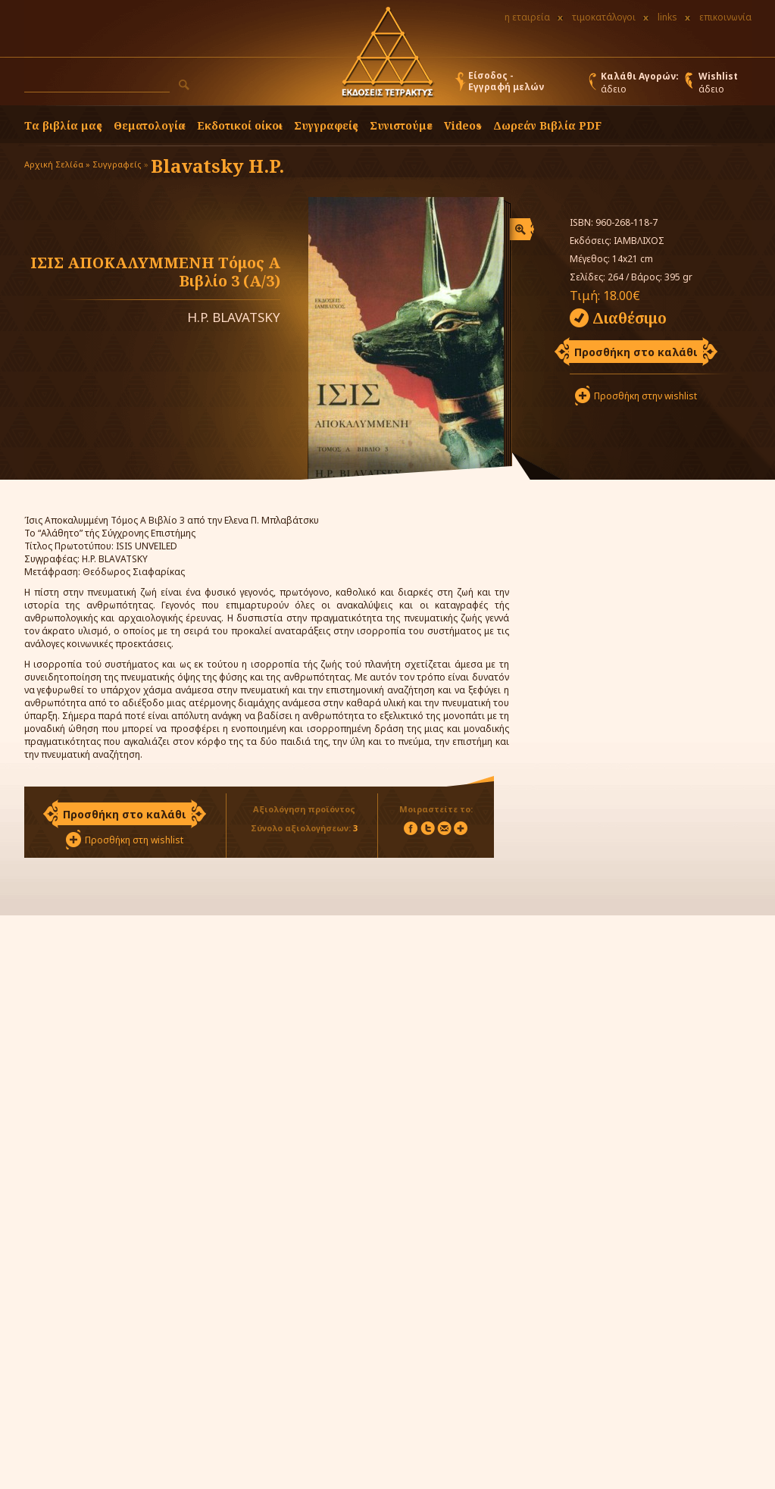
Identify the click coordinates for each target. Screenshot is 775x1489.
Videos (463, 125)
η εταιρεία (527, 17)
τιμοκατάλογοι (604, 17)
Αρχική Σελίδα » (57, 164)
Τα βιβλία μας (63, 125)
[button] (184, 85)
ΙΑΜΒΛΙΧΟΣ (639, 240)
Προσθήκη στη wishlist (134, 840)
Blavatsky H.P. (217, 165)
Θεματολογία (150, 125)
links (667, 17)
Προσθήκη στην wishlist (645, 395)
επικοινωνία (725, 17)
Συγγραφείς (117, 164)
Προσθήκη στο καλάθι (636, 352)
